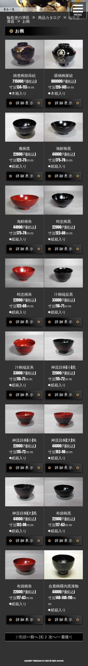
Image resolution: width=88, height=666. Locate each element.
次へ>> (54, 637)
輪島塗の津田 (18, 17)
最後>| (66, 637)
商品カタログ (49, 17)
